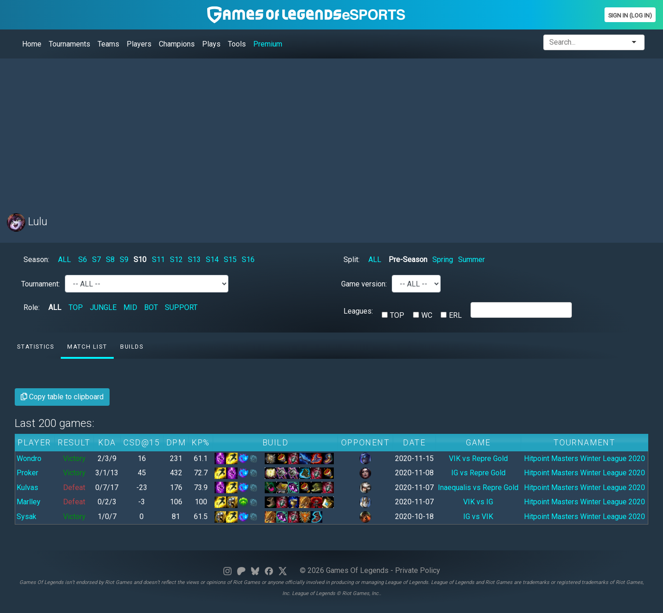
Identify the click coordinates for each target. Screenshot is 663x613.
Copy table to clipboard (62, 396)
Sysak (26, 516)
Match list (87, 346)
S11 (158, 259)
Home (31, 44)
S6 (82, 259)
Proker (27, 472)
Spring (442, 259)
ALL (64, 259)
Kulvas (27, 487)
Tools (237, 44)
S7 (96, 259)
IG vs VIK (478, 516)
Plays (211, 44)
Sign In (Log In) (630, 15)
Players (139, 44)
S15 (230, 259)
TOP (76, 307)
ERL (455, 315)
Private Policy (417, 570)
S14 (212, 259)
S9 (124, 259)
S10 (140, 259)
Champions (177, 44)
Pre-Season (408, 259)
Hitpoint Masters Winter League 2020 (584, 458)
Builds (132, 346)
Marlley (29, 501)
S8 (110, 259)
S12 (176, 259)
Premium (267, 44)
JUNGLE (103, 307)
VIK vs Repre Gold (478, 458)
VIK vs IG (478, 501)
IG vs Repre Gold (478, 472)
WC (426, 315)
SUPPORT (181, 307)
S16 (248, 259)
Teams (108, 44)
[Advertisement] (283, 130)
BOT (151, 307)
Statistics (35, 346)
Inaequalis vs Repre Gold (478, 487)
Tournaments (69, 44)
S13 (194, 259)
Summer (471, 259)
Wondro (29, 458)
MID (130, 307)
